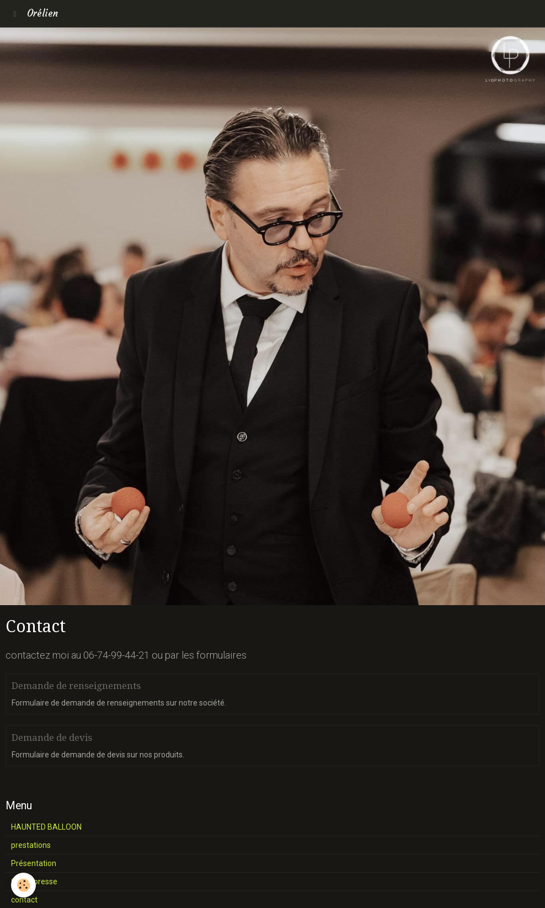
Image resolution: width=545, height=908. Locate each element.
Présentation (33, 863)
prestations (31, 845)
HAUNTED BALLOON (46, 826)
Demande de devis (52, 737)
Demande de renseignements (76, 685)
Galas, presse (34, 881)
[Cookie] (23, 885)
